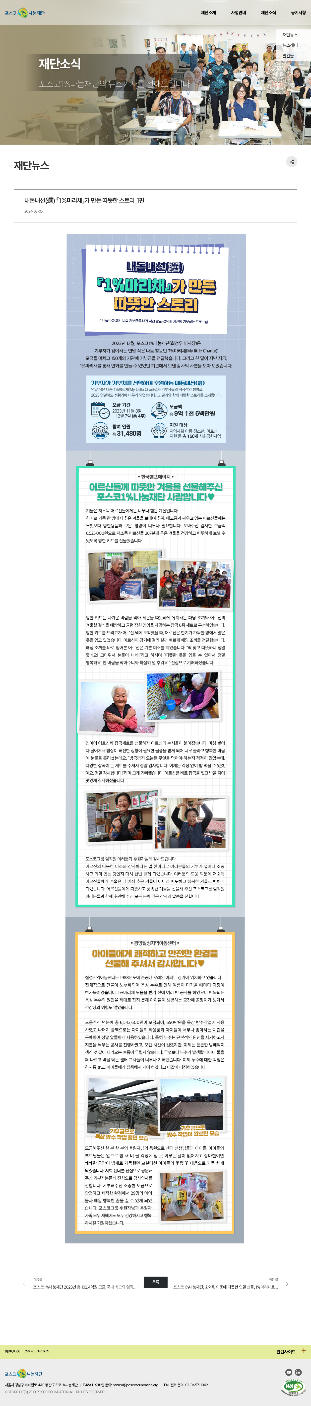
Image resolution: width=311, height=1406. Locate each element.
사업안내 (238, 12)
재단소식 (268, 12)
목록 (155, 1282)
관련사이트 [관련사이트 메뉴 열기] (286, 1351)
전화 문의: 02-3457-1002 (189, 1385)
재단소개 (208, 12)
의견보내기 (12, 1351)
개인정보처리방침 (37, 1351)
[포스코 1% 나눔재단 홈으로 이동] (23, 1374)
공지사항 (298, 12)
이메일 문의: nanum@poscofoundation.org (126, 1385)
